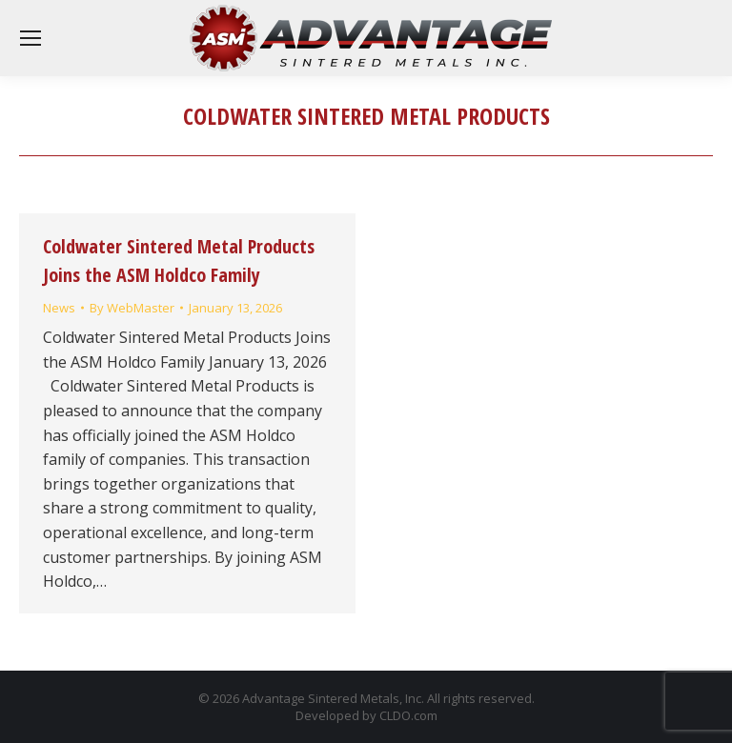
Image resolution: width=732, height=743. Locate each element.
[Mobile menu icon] (30, 38)
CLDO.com (408, 715)
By (132, 307)
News (59, 307)
